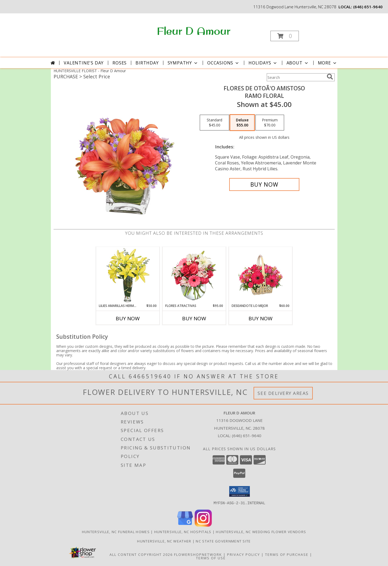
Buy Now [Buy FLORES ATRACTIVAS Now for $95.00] (194, 318)
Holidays (262, 63)
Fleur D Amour (193, 30)
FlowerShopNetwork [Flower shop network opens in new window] (198, 554)
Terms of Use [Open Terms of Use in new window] (211, 557)
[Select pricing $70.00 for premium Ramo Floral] (270, 122)
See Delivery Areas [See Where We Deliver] (283, 393)
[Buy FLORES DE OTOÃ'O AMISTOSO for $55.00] (264, 184)
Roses (119, 63)
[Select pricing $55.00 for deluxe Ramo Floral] (242, 122)
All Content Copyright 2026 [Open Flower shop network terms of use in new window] (141, 554)
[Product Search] (295, 77)
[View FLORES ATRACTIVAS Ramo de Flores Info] (194, 275)
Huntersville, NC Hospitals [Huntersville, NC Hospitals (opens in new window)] (183, 531)
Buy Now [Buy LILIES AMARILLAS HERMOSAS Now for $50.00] (128, 318)
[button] (284, 36)
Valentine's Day (84, 63)
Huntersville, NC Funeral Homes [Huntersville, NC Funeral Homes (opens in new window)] (116, 531)
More (327, 63)
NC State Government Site (223, 540)
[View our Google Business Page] (185, 525)
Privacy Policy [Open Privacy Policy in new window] (243, 554)
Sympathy (183, 63)
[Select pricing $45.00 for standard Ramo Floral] (214, 122)
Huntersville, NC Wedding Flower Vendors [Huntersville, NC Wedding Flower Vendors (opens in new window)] (261, 531)
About (298, 63)
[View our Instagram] (203, 525)
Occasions (223, 63)
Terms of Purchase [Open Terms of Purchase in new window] (286, 554)
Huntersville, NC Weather (164, 540)
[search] (329, 77)
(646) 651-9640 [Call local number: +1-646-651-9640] (368, 6)
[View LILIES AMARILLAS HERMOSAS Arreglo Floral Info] (127, 275)
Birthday (147, 63)
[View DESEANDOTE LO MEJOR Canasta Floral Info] (260, 275)
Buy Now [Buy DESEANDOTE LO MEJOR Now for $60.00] (260, 318)
